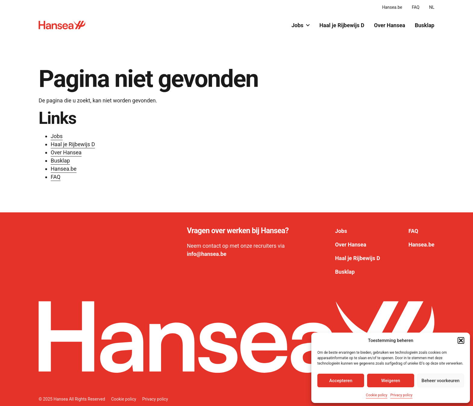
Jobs (300, 25)
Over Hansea (389, 25)
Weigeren (390, 380)
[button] (461, 340)
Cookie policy (376, 395)
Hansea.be (392, 7)
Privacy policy (401, 395)
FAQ (415, 7)
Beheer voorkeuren (440, 380)
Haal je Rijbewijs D (341, 25)
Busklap (424, 25)
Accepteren (340, 380)
